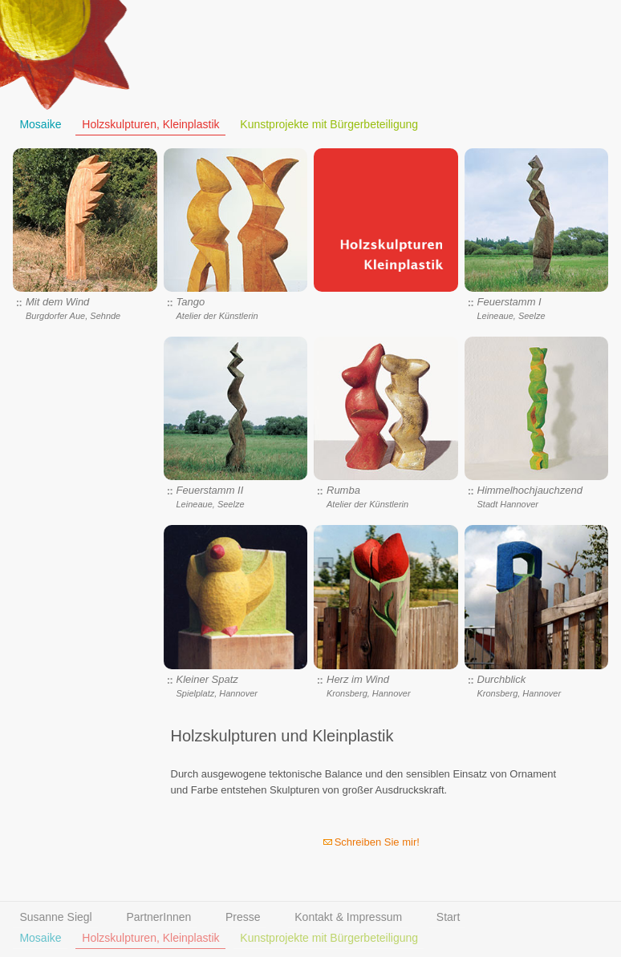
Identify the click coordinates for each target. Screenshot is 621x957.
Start (448, 917)
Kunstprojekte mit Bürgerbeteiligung (329, 125)
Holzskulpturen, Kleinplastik (150, 125)
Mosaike (40, 125)
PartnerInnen (158, 917)
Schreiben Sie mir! (377, 842)
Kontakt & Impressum (348, 917)
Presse (243, 917)
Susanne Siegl (55, 917)
